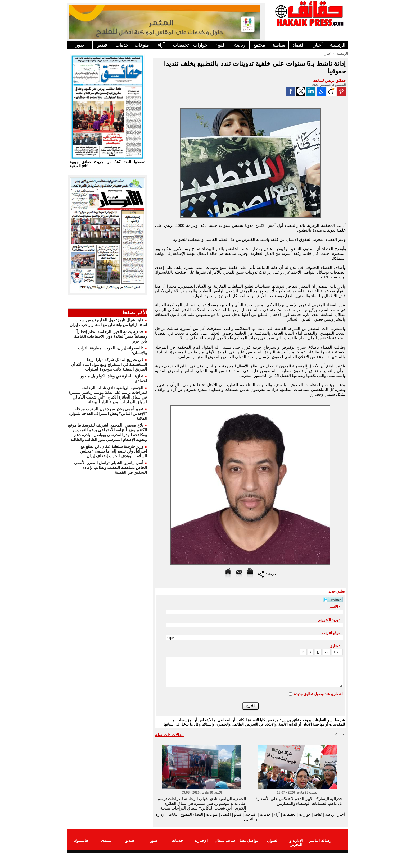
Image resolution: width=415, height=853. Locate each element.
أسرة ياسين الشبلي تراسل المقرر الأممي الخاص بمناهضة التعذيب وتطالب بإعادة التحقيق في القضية (110, 467)
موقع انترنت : (332, 633)
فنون (219, 45)
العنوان (272, 840)
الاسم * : (336, 607)
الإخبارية (201, 840)
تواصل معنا (249, 840)
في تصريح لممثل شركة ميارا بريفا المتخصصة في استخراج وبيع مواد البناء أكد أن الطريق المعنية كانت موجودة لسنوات (109, 364)
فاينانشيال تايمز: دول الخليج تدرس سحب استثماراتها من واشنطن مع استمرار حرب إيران (108, 322)
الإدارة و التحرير (249, 819)
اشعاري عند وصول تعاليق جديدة (318, 694)
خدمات (122, 45)
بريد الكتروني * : (330, 620)
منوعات (141, 45)
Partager (267, 574)
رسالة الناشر (320, 840)
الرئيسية (337, 45)
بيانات (161, 814)
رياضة (239, 45)
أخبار (318, 45)
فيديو (102, 45)
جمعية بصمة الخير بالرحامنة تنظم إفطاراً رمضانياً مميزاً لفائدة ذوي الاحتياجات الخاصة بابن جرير (110, 336)
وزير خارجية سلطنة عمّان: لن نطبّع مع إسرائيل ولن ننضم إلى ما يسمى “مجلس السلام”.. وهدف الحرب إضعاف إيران (113, 451)
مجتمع (259, 45)
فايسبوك (81, 840)
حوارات (200, 45)
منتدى (106, 840)
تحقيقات (181, 45)
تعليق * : (336, 646)
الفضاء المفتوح (181, 814)
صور (80, 45)
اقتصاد (298, 45)
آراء (161, 45)
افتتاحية (245, 814)
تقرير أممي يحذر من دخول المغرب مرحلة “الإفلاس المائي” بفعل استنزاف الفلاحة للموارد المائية (108, 414)
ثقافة (316, 814)
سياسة (279, 45)
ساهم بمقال (225, 840)
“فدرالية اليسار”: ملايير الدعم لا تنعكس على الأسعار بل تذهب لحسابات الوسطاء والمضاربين (298, 801)
